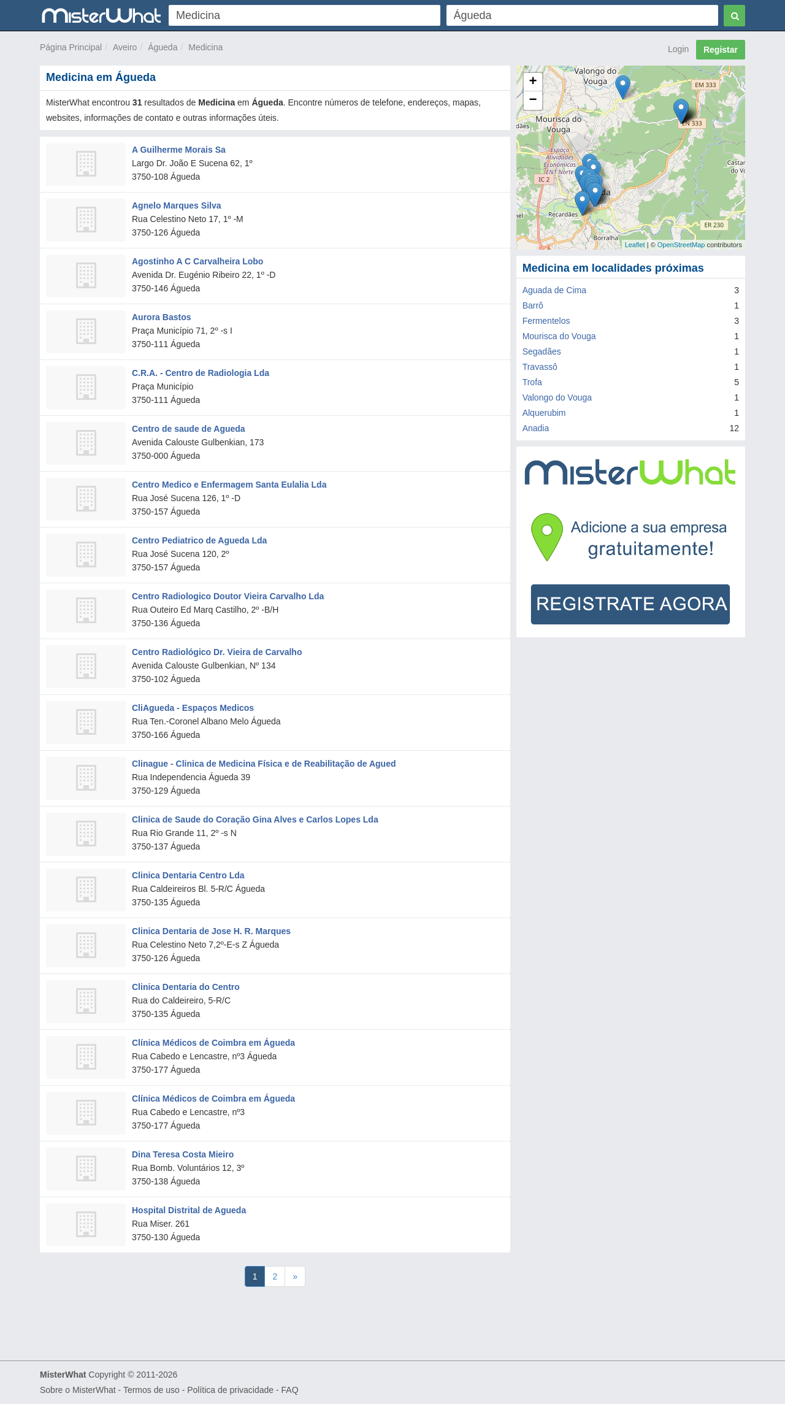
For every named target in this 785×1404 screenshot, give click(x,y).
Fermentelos (546, 321)
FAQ (290, 1390)
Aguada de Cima (554, 290)
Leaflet (635, 244)
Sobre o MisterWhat (78, 1390)
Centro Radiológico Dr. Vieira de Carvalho (217, 652)
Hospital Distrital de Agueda (189, 1210)
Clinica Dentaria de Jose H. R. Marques (211, 931)
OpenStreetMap (681, 244)
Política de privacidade (230, 1390)
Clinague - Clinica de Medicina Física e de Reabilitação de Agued (264, 764)
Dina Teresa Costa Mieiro (183, 1154)
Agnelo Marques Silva (176, 205)
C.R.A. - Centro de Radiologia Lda (200, 373)
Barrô (533, 305)
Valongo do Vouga (557, 397)
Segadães (542, 351)
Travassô (540, 367)
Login (678, 49)
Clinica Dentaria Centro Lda (188, 875)
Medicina (205, 47)
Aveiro (125, 47)
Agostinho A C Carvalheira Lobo (197, 261)
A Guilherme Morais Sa (179, 150)
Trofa (532, 382)
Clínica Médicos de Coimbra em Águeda (213, 1043)
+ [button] (533, 82)
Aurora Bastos (161, 317)
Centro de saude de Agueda (188, 429)
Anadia (536, 428)
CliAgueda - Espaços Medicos (193, 708)
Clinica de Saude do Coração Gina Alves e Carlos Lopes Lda (255, 819)
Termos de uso (151, 1390)
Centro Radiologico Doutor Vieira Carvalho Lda (228, 596)
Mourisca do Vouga (559, 336)
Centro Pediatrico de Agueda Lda (199, 540)
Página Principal (71, 47)
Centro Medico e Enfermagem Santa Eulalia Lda (229, 484)
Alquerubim (544, 413)
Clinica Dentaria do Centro (186, 987)
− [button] (533, 100)
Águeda (162, 47)
